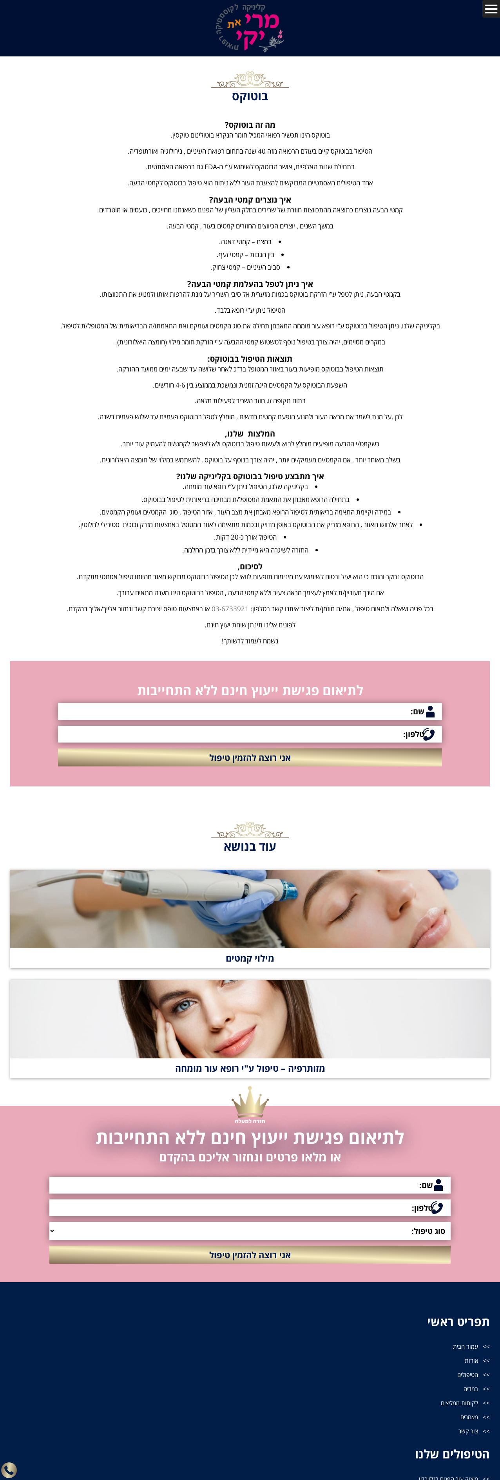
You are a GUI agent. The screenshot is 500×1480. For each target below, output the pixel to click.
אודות (471, 1361)
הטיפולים (466, 1376)
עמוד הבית (464, 1346)
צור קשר (467, 1436)
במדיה (470, 1391)
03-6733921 (230, 608)
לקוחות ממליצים (457, 1406)
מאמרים (468, 1421)
